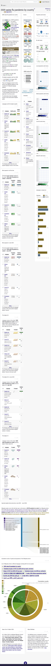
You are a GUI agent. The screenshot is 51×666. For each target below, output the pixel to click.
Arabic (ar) (6, 400)
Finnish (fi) (6, 361)
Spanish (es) (6, 345)
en (34, 8)
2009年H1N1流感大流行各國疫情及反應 (14, 573)
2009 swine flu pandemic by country (15, 27)
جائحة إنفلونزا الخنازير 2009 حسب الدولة (13, 578)
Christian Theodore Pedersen (30, 91)
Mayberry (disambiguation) (25, 91)
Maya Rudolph (9, 650)
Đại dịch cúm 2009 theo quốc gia (11, 575)
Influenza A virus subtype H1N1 (37, 509)
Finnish (27, 127)
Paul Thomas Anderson (10, 647)
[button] (14, 17)
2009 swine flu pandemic (9, 509)
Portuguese (28, 145)
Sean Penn (14, 650)
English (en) (6, 113)
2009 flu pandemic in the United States (23, 509)
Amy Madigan (13, 648)
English (3, 5)
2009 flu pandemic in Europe (22, 511)
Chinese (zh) (6, 353)
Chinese (27, 158)
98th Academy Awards (13, 645)
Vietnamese (28, 152)
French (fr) (6, 131)
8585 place (12, 59)
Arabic (27, 104)
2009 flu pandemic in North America (12, 514)
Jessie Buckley (18, 647)
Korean (27, 139)
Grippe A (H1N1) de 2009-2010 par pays (12, 571)
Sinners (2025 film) (6, 648)
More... (10, 162)
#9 (46, 22)
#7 (46, 47)
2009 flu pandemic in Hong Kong (26, 514)
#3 (41, 22)
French (27, 134)
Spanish (27, 118)
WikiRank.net (47, 8)
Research (35, 1)
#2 (41, 47)
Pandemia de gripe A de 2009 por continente (35, 571)
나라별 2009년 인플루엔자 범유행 (30, 575)
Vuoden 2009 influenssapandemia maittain (36, 573)
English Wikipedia (44, 2)
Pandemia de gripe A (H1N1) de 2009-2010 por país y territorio (18, 568)
